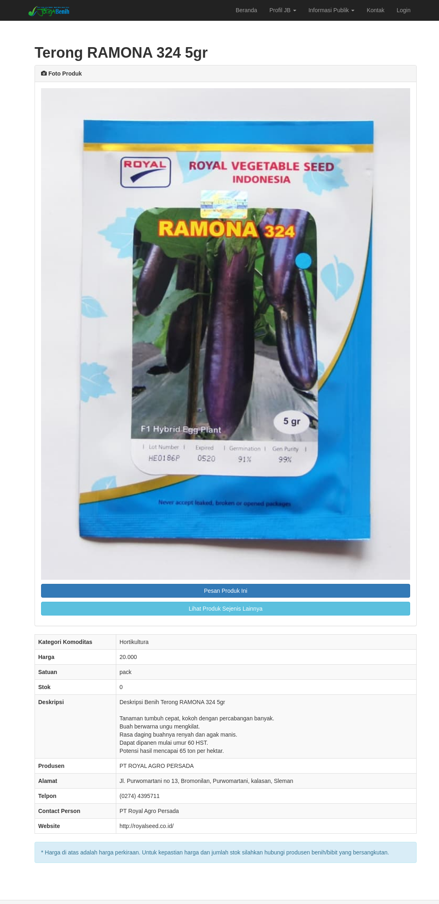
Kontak (376, 10)
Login (404, 10)
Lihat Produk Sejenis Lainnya (225, 608)
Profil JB (282, 10)
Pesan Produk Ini (226, 590)
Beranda (246, 10)
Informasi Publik (331, 10)
